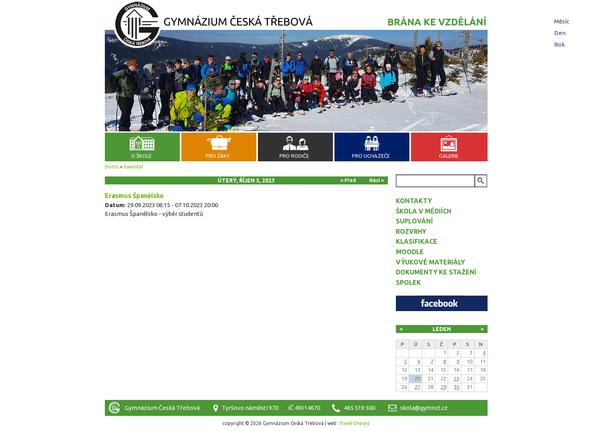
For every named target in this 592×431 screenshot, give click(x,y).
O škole (141, 156)
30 (456, 387)
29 (443, 387)
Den (561, 32)
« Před (348, 180)
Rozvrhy (411, 231)
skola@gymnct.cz (424, 407)
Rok (559, 44)
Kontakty (414, 200)
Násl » (376, 180)
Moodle (410, 251)
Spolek (408, 282)
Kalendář (134, 166)
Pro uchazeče (371, 156)
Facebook (442, 303)
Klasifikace (416, 241)
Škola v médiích (423, 211)
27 (417, 387)
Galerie (448, 156)
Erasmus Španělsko (134, 195)
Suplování (414, 221)
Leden (442, 329)
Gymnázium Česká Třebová (296, 26)
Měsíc (561, 21)
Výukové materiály (430, 262)
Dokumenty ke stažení (436, 272)
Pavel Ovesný (355, 423)
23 (456, 378)
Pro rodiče (294, 156)
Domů (112, 166)
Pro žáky (218, 156)
